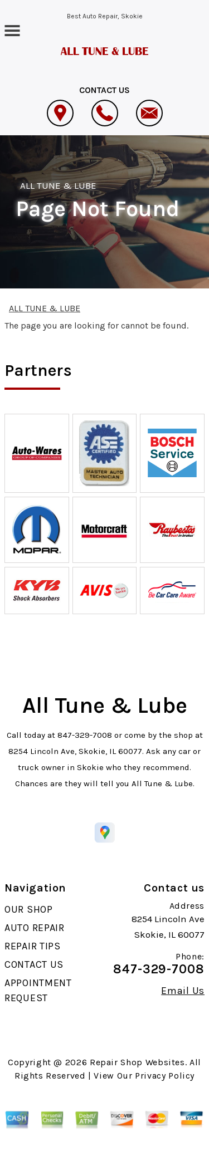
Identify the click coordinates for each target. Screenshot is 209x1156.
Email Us (183, 991)
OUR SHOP (28, 909)
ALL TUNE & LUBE (58, 185)
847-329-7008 (84, 735)
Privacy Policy (165, 1075)
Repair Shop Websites (137, 1062)
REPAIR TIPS (32, 946)
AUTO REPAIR (34, 928)
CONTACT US (34, 964)
